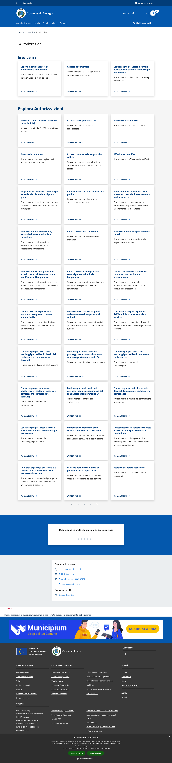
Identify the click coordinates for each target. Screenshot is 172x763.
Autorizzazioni (92, 693)
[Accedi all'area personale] (144, 3)
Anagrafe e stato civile (60, 672)
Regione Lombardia (24, 3)
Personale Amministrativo (26, 693)
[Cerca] (153, 13)
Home (21, 32)
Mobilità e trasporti (59, 693)
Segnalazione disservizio (61, 714)
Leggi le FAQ (56, 719)
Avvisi (124, 680)
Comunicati (126, 676)
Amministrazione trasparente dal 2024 (102, 710)
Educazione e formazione (97, 672)
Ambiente (90, 685)
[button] (86, 758)
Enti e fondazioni (23, 685)
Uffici (18, 680)
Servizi (30, 32)
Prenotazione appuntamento (62, 710)
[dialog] (86, 748)
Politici (19, 689)
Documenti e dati (23, 698)
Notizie (124, 672)
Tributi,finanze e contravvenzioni (100, 680)
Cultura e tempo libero (60, 676)
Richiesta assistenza (59, 723)
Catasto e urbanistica (60, 689)
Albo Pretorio (92, 722)
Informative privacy (94, 731)
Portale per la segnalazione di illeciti (101, 726)
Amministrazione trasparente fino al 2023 (101, 716)
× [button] (169, 737)
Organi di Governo (23, 672)
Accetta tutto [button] (77, 753)
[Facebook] (131, 13)
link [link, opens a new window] (109, 748)
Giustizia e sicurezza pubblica (98, 676)
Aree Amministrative (24, 676)
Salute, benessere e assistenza (99, 689)
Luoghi (124, 692)
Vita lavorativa (57, 680)
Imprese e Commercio (60, 685)
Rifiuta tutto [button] (95, 753)
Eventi (124, 696)
